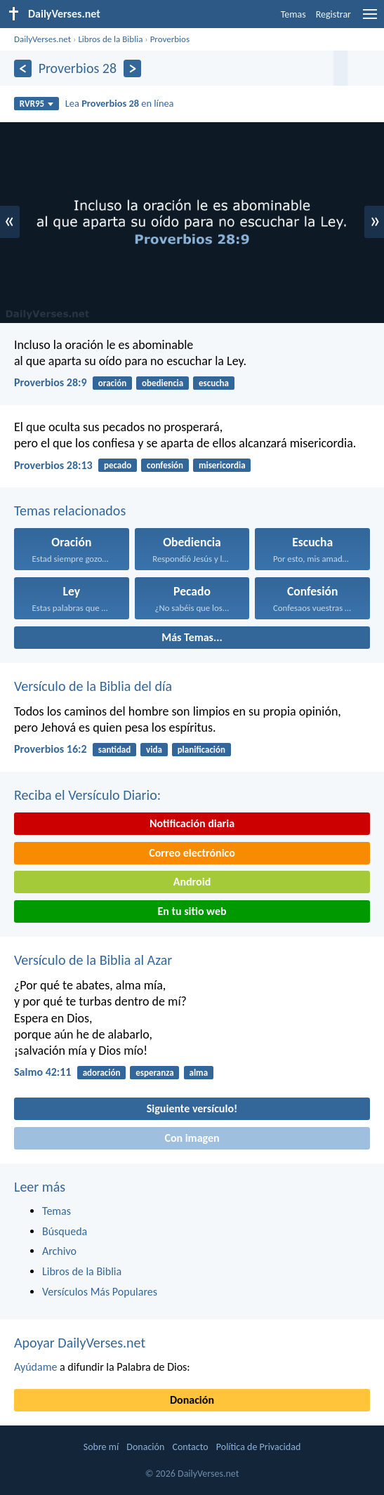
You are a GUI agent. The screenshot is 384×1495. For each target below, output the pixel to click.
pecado (117, 465)
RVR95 (37, 103)
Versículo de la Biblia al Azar (93, 959)
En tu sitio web (191, 911)
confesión (165, 465)
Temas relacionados (70, 510)
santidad (114, 749)
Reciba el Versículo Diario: (87, 794)
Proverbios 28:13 (53, 465)
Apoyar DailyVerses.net (79, 1342)
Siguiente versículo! (192, 1108)
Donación (192, 1400)
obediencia (162, 383)
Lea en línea (119, 103)
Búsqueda (64, 1231)
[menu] (370, 19)
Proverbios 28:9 (50, 382)
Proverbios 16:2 (50, 749)
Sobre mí (101, 1447)
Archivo (59, 1251)
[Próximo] (132, 68)
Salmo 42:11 (42, 1072)
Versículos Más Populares (99, 1291)
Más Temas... (192, 637)
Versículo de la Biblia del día (93, 686)
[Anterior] (23, 68)
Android (192, 881)
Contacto (190, 1447)
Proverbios (170, 39)
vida (154, 749)
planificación (201, 749)
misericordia (222, 465)
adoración (102, 1072)
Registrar (333, 14)
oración (112, 383)
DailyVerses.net (42, 39)
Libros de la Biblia (110, 39)
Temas (293, 14)
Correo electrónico (192, 853)
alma (198, 1072)
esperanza (154, 1072)
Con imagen (191, 1138)
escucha (214, 383)
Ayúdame (35, 1367)
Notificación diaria (192, 823)
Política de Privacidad (258, 1447)
